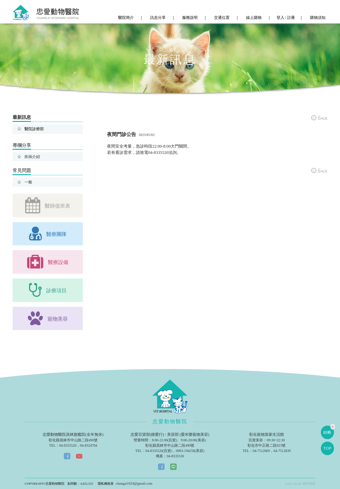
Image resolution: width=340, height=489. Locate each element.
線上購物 (253, 18)
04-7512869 (261, 451)
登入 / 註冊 (285, 18)
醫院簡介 (125, 18)
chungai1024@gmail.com (134, 483)
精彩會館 (309, 483)
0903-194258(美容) (190, 451)
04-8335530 (175, 456)
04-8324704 (88, 445)
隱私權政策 (106, 483)
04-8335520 (67, 445)
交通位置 (221, 18)
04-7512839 (282, 451)
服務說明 (189, 18)
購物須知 (317, 18)
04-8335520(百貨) (159, 451)
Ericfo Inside (293, 483)
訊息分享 (157, 18)
